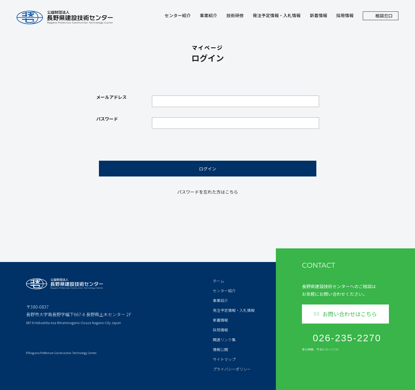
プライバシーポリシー (232, 369)
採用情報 (345, 16)
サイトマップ (224, 359)
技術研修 (235, 16)
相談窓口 (384, 16)
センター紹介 (178, 16)
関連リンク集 (224, 340)
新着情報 (318, 16)
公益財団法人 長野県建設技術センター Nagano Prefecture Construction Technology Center (65, 17)
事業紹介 (208, 16)
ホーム (218, 281)
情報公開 (220, 349)
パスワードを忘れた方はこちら (207, 191)
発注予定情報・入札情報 (277, 16)
